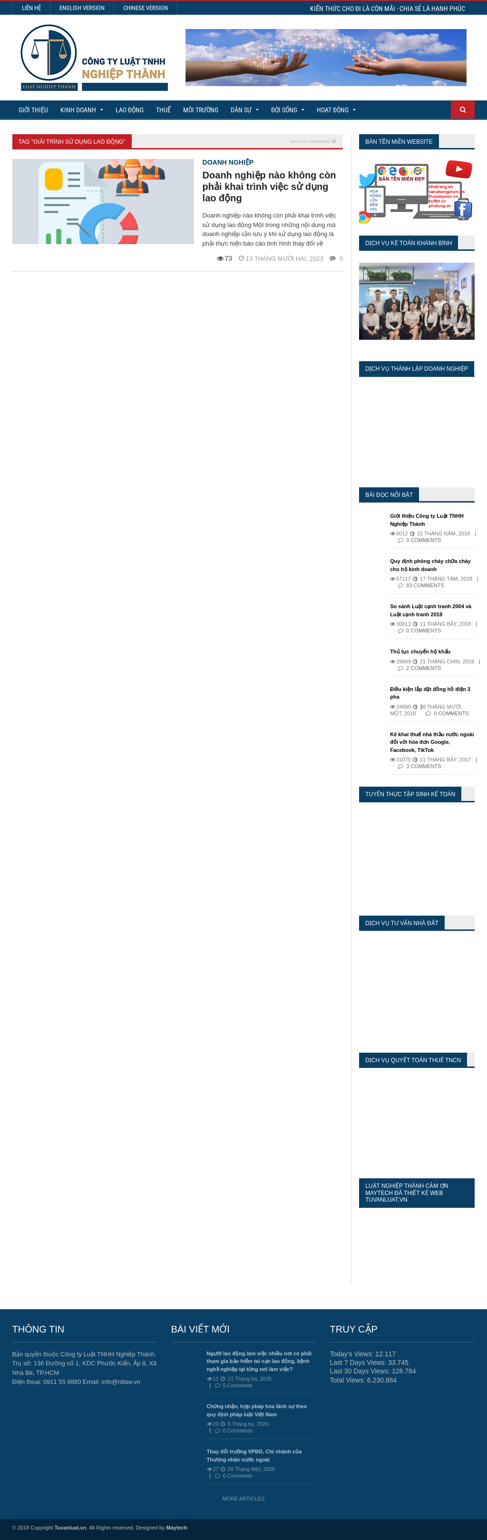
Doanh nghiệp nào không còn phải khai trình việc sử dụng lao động (269, 186)
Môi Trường (200, 110)
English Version (82, 7)
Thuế (163, 110)
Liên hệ (31, 7)
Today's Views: (352, 1354)
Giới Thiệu (33, 110)
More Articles (243, 1498)
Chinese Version (145, 7)
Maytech (176, 1527)
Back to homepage (310, 141)
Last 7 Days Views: (359, 1362)
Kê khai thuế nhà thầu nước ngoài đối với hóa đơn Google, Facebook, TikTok (432, 742)
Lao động (130, 110)
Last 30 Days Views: (360, 1371)
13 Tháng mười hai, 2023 (282, 258)
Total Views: (348, 1380)
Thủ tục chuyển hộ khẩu (420, 651)
